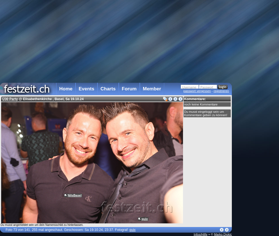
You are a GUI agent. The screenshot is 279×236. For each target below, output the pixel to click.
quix (144, 219)
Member (152, 88)
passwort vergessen (197, 91)
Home (65, 88)
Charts (108, 88)
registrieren (221, 91)
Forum (129, 88)
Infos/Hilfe (200, 234)
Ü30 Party (10, 99)
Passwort (206, 87)
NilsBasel (75, 195)
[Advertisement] (256, 113)
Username (189, 87)
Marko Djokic (223, 234)
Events (86, 88)
